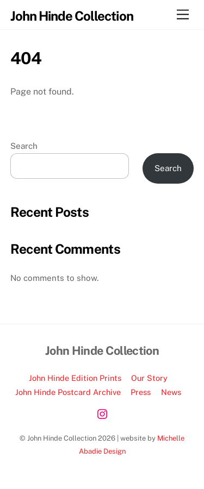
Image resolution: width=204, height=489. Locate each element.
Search (24, 146)
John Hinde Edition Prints (75, 378)
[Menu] (183, 15)
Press (141, 392)
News (171, 392)
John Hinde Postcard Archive (68, 392)
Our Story (149, 378)
